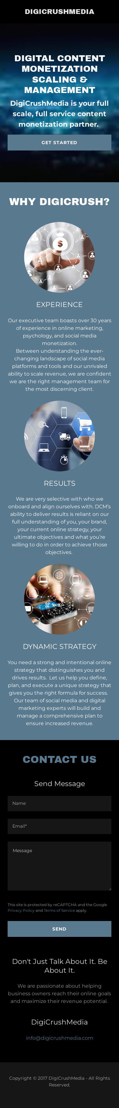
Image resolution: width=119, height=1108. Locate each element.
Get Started (59, 142)
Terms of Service (59, 910)
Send (59, 929)
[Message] (59, 866)
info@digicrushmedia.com (59, 1038)
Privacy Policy (21, 910)
